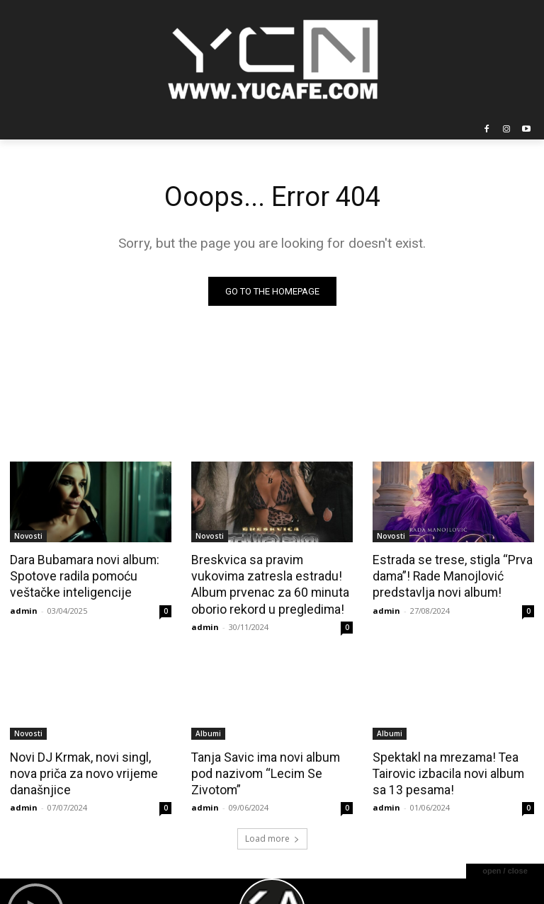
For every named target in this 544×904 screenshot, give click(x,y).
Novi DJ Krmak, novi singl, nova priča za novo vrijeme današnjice (81, 769)
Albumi (208, 731)
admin (24, 607)
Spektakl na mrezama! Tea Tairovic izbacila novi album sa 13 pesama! (453, 769)
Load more (272, 834)
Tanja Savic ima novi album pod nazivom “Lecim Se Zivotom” (262, 769)
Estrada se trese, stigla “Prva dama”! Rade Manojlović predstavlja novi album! (449, 574)
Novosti (28, 536)
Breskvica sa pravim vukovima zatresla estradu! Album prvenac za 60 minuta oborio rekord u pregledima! (270, 582)
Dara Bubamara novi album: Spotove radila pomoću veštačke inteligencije (82, 574)
